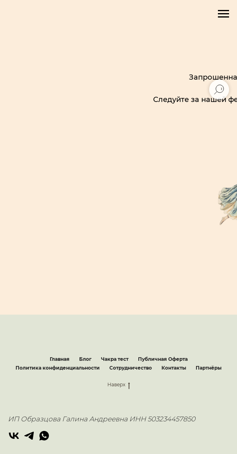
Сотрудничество (130, 368)
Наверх (118, 385)
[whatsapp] (44, 436)
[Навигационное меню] (223, 14)
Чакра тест (114, 359)
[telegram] (29, 436)
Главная (60, 359)
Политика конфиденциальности (58, 368)
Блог (85, 359)
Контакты (173, 368)
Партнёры (208, 368)
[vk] (14, 436)
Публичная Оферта (163, 359)
